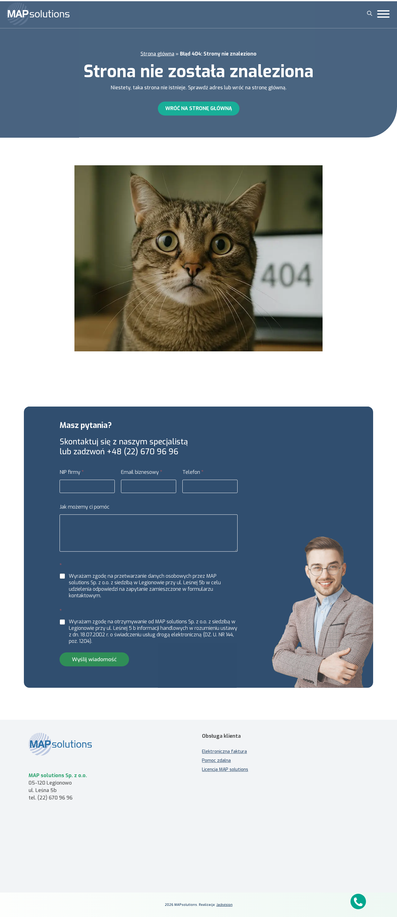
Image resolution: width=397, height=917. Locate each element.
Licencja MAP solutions (225, 766)
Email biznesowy (141, 475)
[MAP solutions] (37, 13)
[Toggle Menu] (383, 14)
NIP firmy (72, 475)
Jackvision (224, 905)
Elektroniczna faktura (224, 748)
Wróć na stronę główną (198, 107)
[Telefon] (210, 489)
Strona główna (157, 53)
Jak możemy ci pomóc (84, 510)
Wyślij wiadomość (94, 662)
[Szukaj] (369, 13)
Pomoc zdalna (216, 757)
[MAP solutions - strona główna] (67, 741)
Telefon (192, 475)
